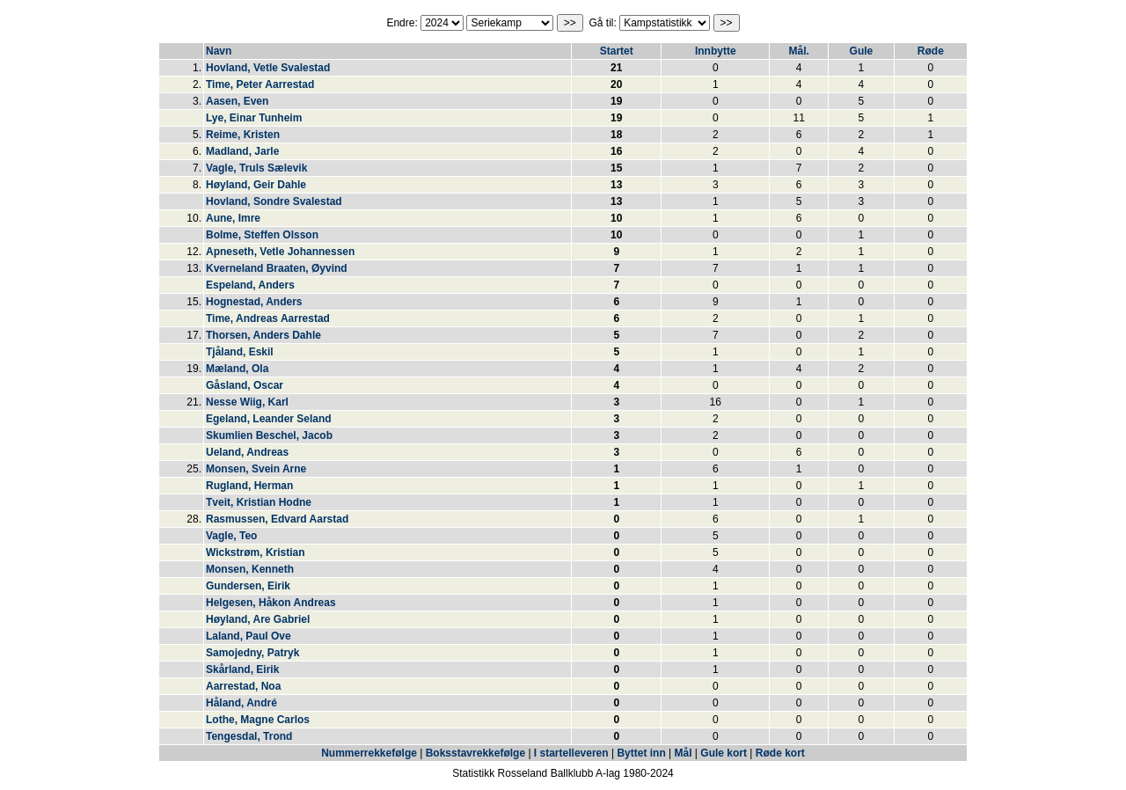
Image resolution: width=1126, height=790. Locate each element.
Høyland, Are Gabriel (258, 619)
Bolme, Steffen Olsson (262, 235)
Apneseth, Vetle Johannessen (280, 251)
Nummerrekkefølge (370, 753)
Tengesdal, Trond (249, 736)
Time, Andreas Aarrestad (268, 318)
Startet (616, 51)
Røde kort (780, 753)
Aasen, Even (237, 101)
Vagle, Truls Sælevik (256, 168)
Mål (683, 753)
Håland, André (241, 703)
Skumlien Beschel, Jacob (269, 435)
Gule (862, 51)
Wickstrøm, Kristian (255, 552)
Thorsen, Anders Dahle (263, 335)
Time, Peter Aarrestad (260, 84)
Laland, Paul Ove (248, 636)
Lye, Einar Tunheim (254, 118)
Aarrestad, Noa (243, 686)
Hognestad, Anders (254, 302)
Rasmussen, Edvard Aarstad (277, 519)
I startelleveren (571, 753)
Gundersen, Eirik (248, 586)
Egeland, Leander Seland (269, 419)
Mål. (798, 51)
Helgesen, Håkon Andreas (271, 602)
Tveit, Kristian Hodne (258, 502)
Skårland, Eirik (242, 669)
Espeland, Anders (250, 285)
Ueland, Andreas (247, 452)
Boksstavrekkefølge (475, 753)
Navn (218, 51)
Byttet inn (641, 753)
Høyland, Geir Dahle (256, 185)
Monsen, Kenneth (250, 569)
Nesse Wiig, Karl (247, 402)
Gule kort (723, 753)
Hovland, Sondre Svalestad (274, 201)
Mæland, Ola (237, 368)
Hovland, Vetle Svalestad (268, 68)
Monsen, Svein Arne (256, 469)
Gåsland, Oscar (244, 385)
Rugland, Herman (249, 485)
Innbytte (715, 51)
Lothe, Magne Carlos (258, 719)
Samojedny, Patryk (253, 653)
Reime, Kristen (243, 134)
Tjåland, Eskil (240, 352)
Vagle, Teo (231, 536)
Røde (931, 51)
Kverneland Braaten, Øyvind (276, 268)
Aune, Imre (233, 218)
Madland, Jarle (242, 151)
